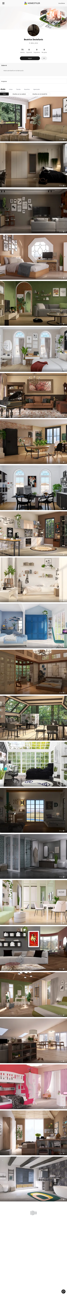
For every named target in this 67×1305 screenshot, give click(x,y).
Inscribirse (61, 3)
